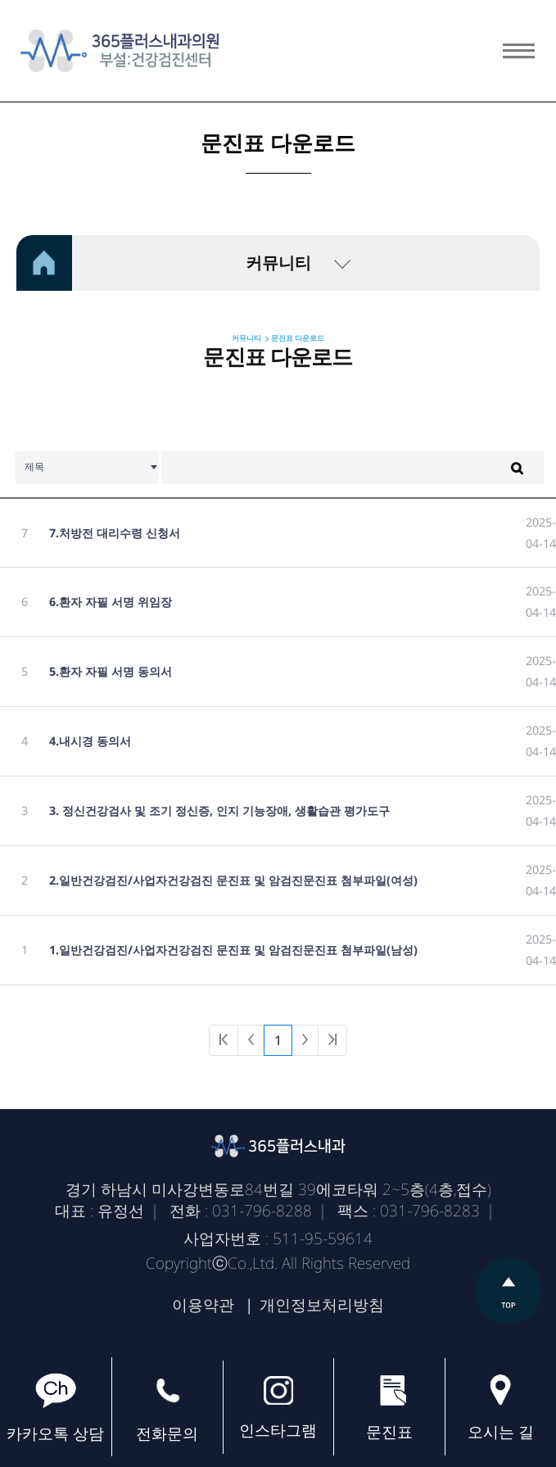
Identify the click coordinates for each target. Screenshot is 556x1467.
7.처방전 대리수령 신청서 (114, 533)
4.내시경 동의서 (90, 741)
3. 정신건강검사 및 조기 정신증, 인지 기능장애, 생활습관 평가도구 (219, 810)
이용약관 (203, 1304)
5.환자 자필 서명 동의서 (110, 671)
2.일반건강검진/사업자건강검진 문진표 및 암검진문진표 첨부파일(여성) (233, 880)
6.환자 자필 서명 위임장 (110, 601)
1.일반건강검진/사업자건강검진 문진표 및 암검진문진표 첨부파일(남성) (233, 950)
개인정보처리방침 (322, 1304)
